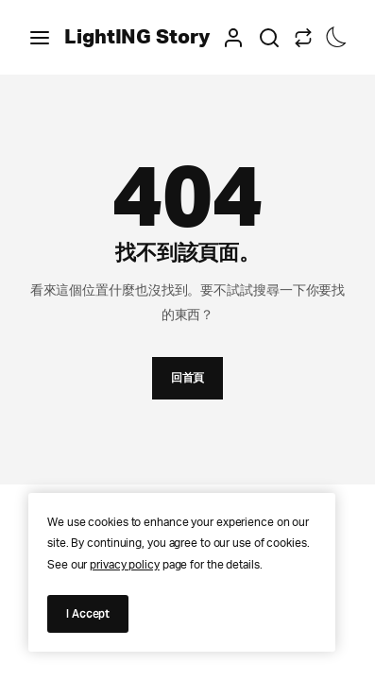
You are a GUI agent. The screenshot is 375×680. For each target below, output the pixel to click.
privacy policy (125, 564)
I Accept (88, 613)
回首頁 (188, 377)
